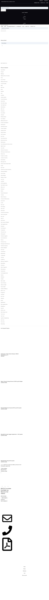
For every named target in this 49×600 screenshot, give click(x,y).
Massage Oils (3, 161)
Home (2, 464)
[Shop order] (24, 471)
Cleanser (2, 114)
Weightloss (3, 306)
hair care (2, 216)
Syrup (2, 300)
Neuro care (3, 290)
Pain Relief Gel (3, 105)
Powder (2, 194)
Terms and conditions (17, 514)
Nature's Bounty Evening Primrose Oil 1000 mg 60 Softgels (11, 381)
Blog (26, 510)
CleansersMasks (4, 171)
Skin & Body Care (4, 312)
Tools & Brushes (4, 99)
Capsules (2, 294)
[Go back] (2, 33)
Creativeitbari (22, 564)
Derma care (3, 310)
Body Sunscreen (4, 140)
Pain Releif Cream (4, 185)
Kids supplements (4, 304)
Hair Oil (2, 218)
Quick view (5, 486)
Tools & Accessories (5, 212)
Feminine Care (3, 241)
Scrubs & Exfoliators (4, 122)
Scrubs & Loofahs (4, 155)
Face (2, 77)
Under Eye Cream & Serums (6, 169)
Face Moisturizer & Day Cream (6, 144)
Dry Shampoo (3, 228)
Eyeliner (2, 91)
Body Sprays (3, 269)
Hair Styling (3, 206)
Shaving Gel (3, 124)
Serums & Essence (4, 149)
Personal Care (39, 512)
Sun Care (2, 136)
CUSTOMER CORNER (17, 505)
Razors (2, 239)
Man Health (3, 280)
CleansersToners (4, 126)
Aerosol (2, 308)
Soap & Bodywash (4, 192)
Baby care (3, 187)
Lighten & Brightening (5, 318)
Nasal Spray (3, 107)
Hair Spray (3, 210)
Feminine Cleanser (4, 245)
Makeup (2, 73)
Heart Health (3, 286)
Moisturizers (3, 142)
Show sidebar (4, 468)
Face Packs (3, 173)
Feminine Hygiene (4, 235)
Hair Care (2, 316)
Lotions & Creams (4, 157)
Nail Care (2, 87)
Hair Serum (3, 220)
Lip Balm (2, 95)
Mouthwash (3, 253)
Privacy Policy (15, 510)
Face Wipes (3, 118)
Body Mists (3, 263)
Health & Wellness (4, 288)
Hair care (2, 204)
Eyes (2, 89)
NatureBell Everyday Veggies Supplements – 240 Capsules (12, 434)
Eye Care (2, 167)
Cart (26, 516)
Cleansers (3, 110)
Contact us (27, 512)
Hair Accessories (4, 214)
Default (2, 71)
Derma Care (39, 516)
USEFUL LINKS (28, 505)
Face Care (3, 314)
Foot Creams (3, 134)
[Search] (24, 8)
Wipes (2, 191)
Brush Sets (3, 101)
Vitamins (2, 298)
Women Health (3, 284)
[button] (4, 498)
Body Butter (3, 159)
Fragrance (3, 259)
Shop (26, 514)
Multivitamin (3, 302)
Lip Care (2, 179)
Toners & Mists (3, 128)
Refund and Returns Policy (18, 512)
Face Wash (3, 112)
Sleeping (2, 276)
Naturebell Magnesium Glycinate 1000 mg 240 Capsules (11, 407)
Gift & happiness (4, 183)
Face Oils (2, 148)
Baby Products (3, 196)
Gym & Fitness (3, 282)
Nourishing (3, 323)
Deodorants (3, 271)
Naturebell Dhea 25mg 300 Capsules (7, 460)
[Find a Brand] (24, 43)
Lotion (2, 202)
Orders (14, 516)
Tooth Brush (3, 251)
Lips (1, 93)
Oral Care (2, 249)
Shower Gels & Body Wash (6, 163)
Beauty (2, 275)
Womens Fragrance (4, 261)
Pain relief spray (4, 103)
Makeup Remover (4, 81)
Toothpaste (3, 255)
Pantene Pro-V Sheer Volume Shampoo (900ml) (10, 353)
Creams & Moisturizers (5, 198)
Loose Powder (3, 83)
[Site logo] (6, 5)
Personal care (3, 232)
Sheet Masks (3, 175)
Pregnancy (3, 292)
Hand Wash (3, 69)
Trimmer (2, 257)
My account (15, 507)
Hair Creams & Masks (5, 222)
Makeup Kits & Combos (5, 75)
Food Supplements (4, 273)
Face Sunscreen (4, 138)
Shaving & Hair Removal (5, 243)
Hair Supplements (4, 224)
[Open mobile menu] (24, 19)
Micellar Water (3, 116)
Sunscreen (3, 200)
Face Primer (3, 79)
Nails (2, 85)
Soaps (2, 165)
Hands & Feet (3, 130)
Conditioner (3, 230)
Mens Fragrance (4, 267)
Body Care (3, 153)
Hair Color (2, 208)
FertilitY (2, 278)
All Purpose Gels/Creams (5, 151)
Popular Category (41, 505)
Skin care (2, 108)
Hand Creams (3, 132)
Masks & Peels (3, 177)
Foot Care (2, 321)
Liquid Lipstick (3, 97)
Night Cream (3, 146)
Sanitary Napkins (4, 247)
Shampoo (2, 189)
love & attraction (4, 237)
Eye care (2, 296)
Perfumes (2, 265)
